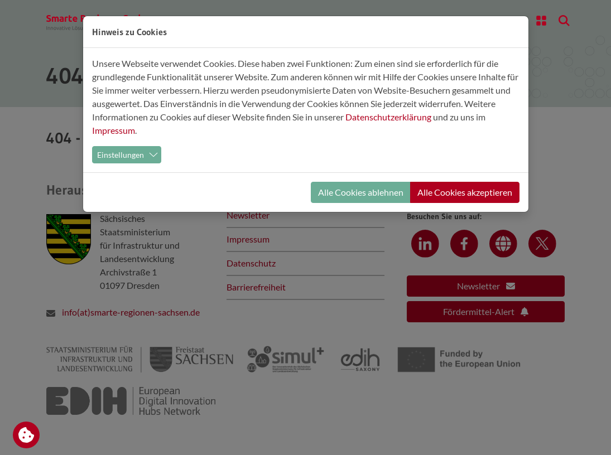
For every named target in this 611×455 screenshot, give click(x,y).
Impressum (113, 130)
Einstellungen (120, 154)
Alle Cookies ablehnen (360, 192)
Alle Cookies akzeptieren (464, 192)
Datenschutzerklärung (388, 117)
